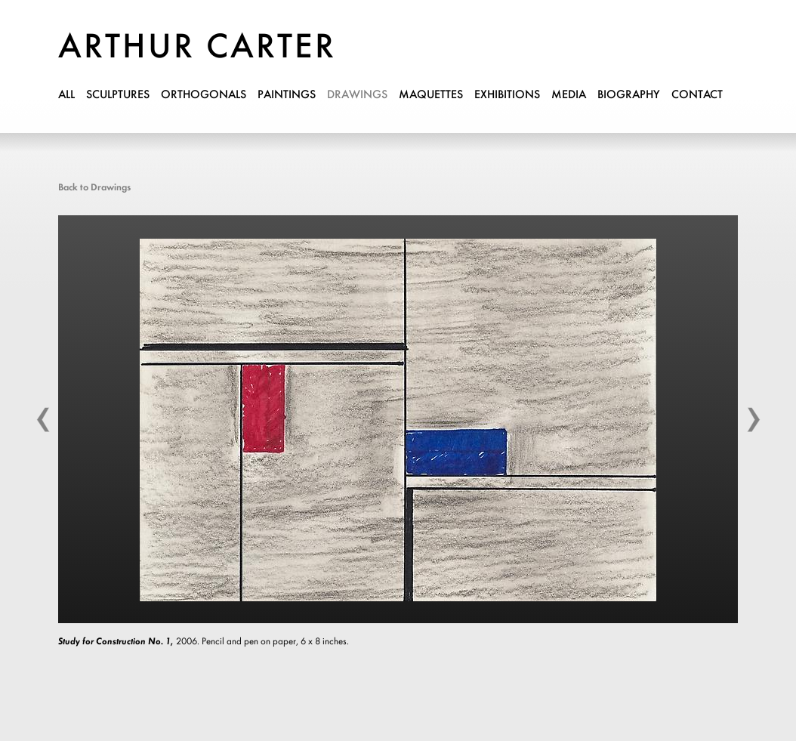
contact (697, 95)
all (66, 95)
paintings (287, 95)
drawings (357, 95)
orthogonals (203, 95)
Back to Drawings (94, 188)
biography (628, 95)
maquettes (431, 95)
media (568, 95)
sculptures (118, 95)
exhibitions (507, 95)
